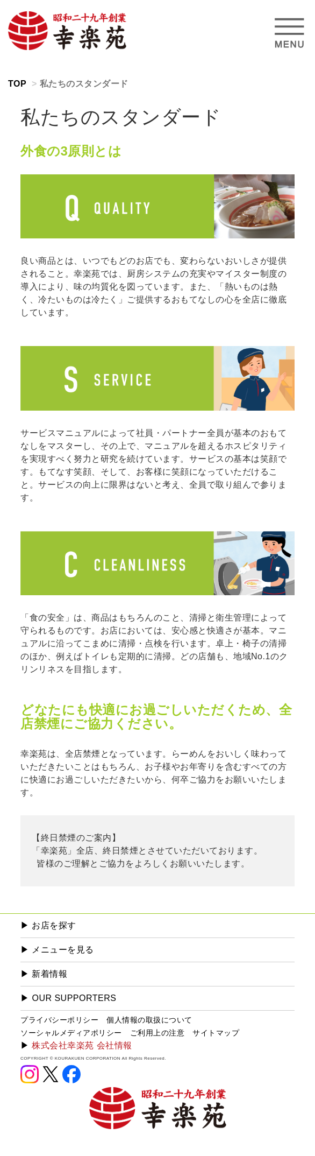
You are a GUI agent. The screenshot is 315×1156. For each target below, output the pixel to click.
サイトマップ (215, 1032)
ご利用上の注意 (157, 1032)
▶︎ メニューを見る (57, 949)
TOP (17, 83)
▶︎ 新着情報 (43, 973)
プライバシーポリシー (59, 1020)
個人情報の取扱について (149, 1020)
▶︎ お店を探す (48, 925)
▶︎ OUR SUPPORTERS (68, 998)
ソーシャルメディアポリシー (71, 1032)
